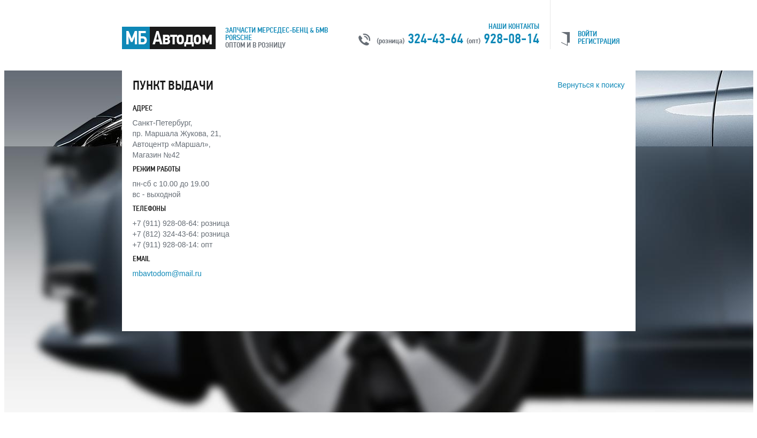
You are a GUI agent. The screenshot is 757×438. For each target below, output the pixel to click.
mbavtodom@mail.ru (167, 273)
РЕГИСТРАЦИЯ (599, 41)
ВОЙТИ (587, 33)
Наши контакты (513, 26)
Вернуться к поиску (590, 85)
